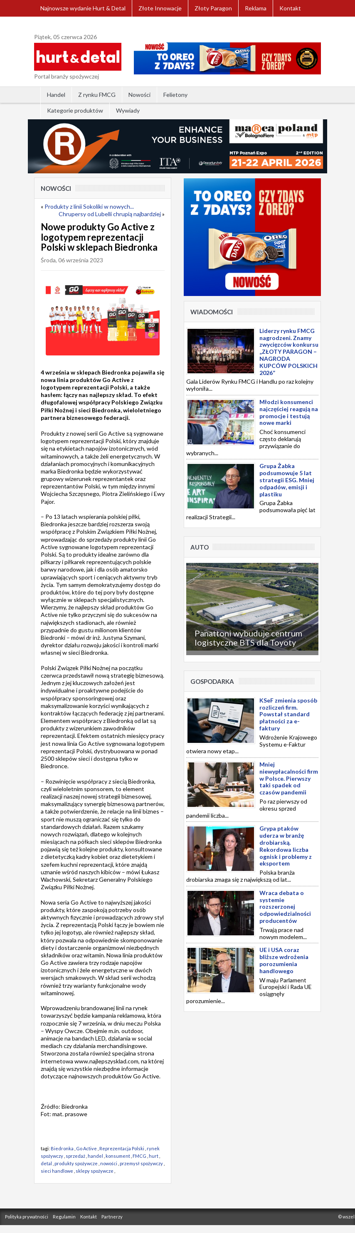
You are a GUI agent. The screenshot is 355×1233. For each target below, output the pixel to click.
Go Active (86, 1148)
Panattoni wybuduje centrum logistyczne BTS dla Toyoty (248, 637)
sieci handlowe (57, 1171)
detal (46, 1163)
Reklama (255, 8)
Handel (56, 94)
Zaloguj (50, 24)
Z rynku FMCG (97, 94)
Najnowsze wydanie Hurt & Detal (83, 8)
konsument (118, 1156)
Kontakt (290, 8)
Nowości (139, 94)
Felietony (175, 94)
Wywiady (128, 110)
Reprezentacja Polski (121, 1148)
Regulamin (64, 1216)
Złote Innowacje (160, 8)
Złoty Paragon (213, 8)
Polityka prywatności (26, 1216)
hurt (153, 1156)
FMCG (139, 1156)
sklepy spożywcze (94, 1171)
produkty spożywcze (76, 1163)
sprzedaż (75, 1156)
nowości (108, 1163)
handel (95, 1156)
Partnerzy (112, 1216)
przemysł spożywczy (141, 1163)
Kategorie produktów (75, 110)
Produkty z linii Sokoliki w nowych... (89, 206)
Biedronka (62, 1148)
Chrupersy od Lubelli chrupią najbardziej (110, 213)
